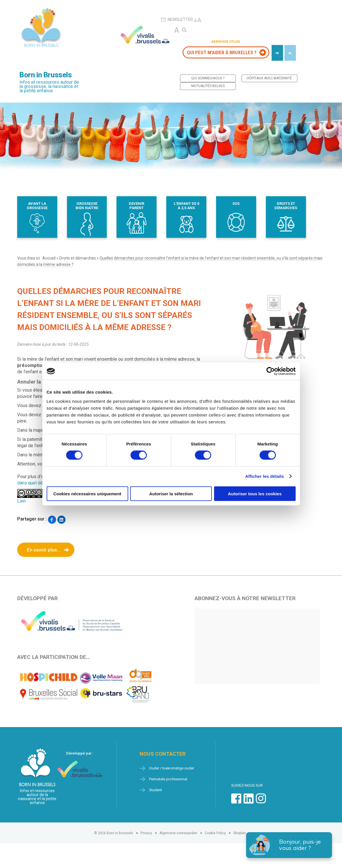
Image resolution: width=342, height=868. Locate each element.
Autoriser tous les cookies (255, 493)
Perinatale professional (168, 779)
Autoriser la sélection (171, 493)
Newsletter (177, 19)
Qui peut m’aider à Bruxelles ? (221, 52)
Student (155, 790)
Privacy (146, 833)
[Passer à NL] (290, 53)
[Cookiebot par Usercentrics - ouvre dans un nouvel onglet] (271, 371)
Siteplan (239, 833)
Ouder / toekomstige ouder (171, 768)
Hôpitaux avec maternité (269, 78)
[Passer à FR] (277, 53)
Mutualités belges (208, 86)
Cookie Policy (215, 833)
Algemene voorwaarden (178, 833)
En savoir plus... (43, 550)
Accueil (49, 258)
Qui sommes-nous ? (207, 78)
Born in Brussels (45, 75)
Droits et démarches (77, 258)
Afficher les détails (264, 476)
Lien (21, 501)
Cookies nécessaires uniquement (87, 493)
